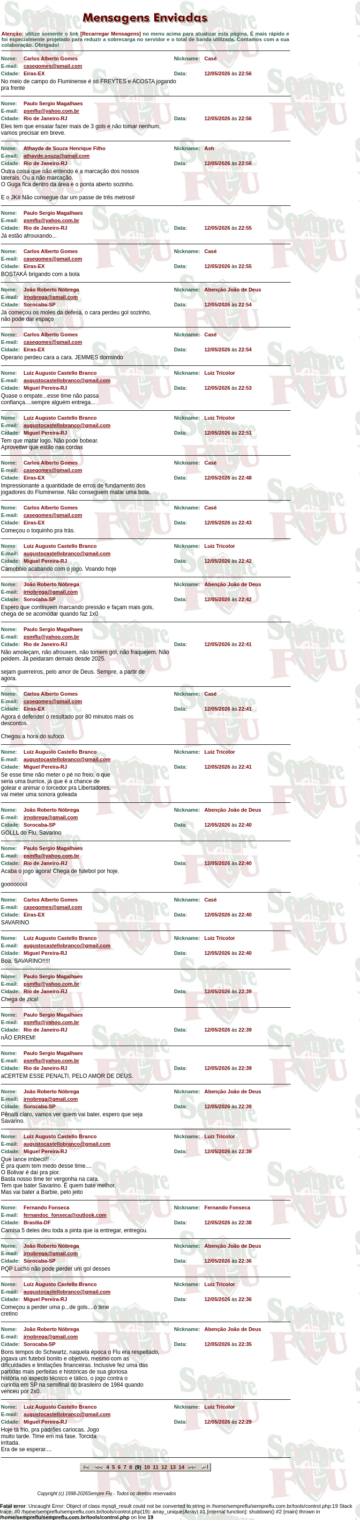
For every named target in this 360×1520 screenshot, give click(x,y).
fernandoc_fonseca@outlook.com (64, 1215)
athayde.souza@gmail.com (56, 156)
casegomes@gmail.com (52, 66)
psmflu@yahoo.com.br (51, 111)
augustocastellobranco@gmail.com (67, 380)
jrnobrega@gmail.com (50, 297)
